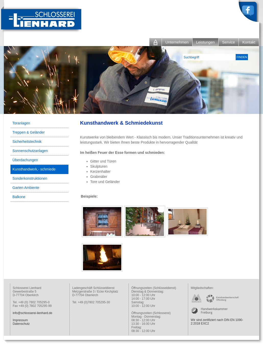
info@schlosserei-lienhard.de (32, 313)
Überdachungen (25, 160)
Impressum (20, 320)
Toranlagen (21, 123)
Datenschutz (21, 324)
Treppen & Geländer (29, 132)
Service (228, 42)
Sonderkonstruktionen (30, 178)
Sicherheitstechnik (27, 141)
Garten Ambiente (26, 188)
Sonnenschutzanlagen (30, 151)
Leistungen (205, 42)
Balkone (19, 197)
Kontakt (248, 42)
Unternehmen (177, 42)
